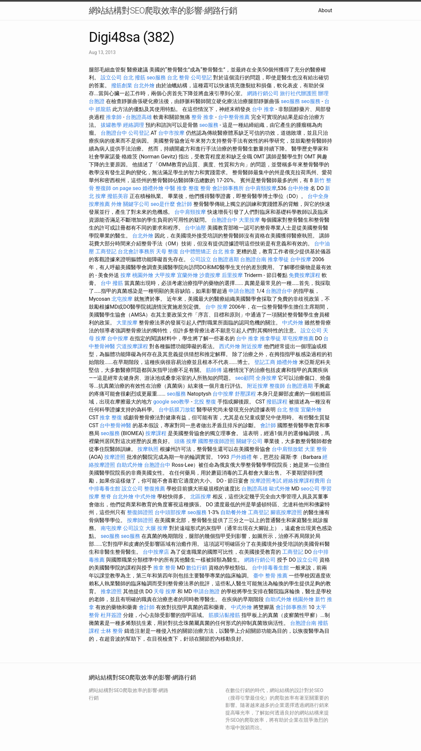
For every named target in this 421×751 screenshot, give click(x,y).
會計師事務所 (228, 188)
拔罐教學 (111, 125)
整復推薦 (154, 489)
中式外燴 (292, 323)
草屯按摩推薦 (298, 338)
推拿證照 (111, 591)
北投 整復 (205, 402)
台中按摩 (300, 259)
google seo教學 (171, 402)
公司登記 (201, 77)
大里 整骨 (316, 449)
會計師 (184, 204)
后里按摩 (232, 275)
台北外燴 (144, 85)
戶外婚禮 (241, 457)
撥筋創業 (121, 85)
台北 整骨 (178, 77)
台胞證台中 (114, 133)
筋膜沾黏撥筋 (224, 615)
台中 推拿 (263, 109)
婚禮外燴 (152, 188)
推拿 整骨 (164, 568)
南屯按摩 (111, 528)
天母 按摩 (165, 591)
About (325, 10)
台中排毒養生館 (270, 568)
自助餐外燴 (233, 512)
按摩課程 (155, 433)
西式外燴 (229, 346)
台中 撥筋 (112, 283)
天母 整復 (167, 251)
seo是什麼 (163, 204)
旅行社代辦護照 (298, 93)
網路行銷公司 (263, 93)
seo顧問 (244, 378)
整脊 (106, 496)
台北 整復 (288, 409)
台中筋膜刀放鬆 (177, 409)
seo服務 (156, 77)
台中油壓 (195, 228)
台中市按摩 (171, 133)
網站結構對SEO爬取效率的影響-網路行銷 (163, 10)
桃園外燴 (142, 275)
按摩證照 (114, 457)
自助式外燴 (129, 465)
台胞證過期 (225, 259)
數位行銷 (196, 568)
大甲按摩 (165, 275)
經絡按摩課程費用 (304, 481)
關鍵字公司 (136, 204)
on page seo (126, 188)
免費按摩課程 (304, 275)
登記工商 (264, 362)
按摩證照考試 (266, 481)
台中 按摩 (216, 307)
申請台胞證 (242, 291)
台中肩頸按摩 (261, 188)
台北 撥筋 (134, 77)
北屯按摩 (122, 299)
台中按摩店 (156, 552)
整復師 (103, 188)
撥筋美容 (117, 196)
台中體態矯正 (195, 251)
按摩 (125, 275)
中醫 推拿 (176, 188)
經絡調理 (133, 125)
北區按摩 (200, 496)
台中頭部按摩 (170, 512)
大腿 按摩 (156, 528)
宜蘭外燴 (187, 275)
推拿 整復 (111, 417)
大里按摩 (249, 220)
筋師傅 (214, 370)
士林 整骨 (112, 631)
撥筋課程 (276, 402)
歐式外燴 (279, 489)
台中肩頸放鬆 (287, 449)
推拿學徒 (278, 259)
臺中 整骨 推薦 (270, 575)
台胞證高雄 (139, 117)
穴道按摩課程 (132, 346)
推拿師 (114, 117)
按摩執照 (148, 449)
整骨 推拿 (202, 117)
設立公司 (111, 77)
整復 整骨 (199, 188)
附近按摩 (251, 346)
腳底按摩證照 (286, 512)
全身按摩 (266, 378)
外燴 (116, 204)
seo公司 (310, 489)
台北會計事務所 (136, 251)
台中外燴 (298, 188)
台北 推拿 (223, 251)
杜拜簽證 (111, 615)
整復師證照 (140, 512)
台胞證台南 (253, 259)
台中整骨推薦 (234, 117)
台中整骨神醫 (115, 425)
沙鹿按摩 (209, 275)
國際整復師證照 (216, 441)
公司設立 (200, 259)
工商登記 (105, 251)
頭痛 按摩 (185, 441)
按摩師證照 (140, 520)
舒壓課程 (245, 394)
